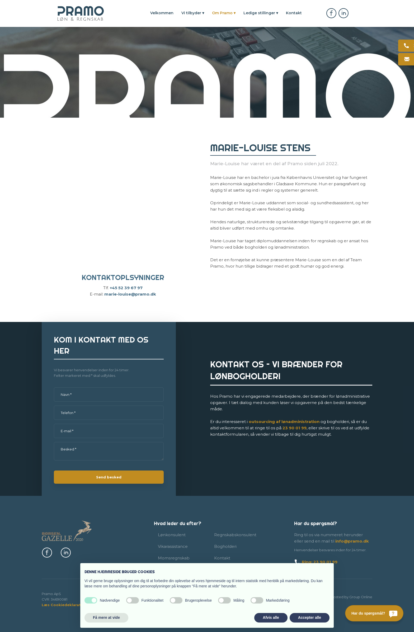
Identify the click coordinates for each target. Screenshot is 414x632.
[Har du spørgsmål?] (374, 613)
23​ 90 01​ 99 (295, 427)
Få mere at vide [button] (106, 617)
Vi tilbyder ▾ (192, 13)
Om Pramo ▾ (224, 13)
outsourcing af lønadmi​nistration (284, 421)
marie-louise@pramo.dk (130, 294)
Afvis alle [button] (271, 617)
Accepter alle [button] (309, 617)
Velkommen (161, 13)
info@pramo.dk (352, 541)
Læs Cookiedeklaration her (68, 605)
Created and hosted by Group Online (340, 597)
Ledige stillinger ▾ (260, 13)
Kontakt (294, 13)
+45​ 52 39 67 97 (126, 287)
